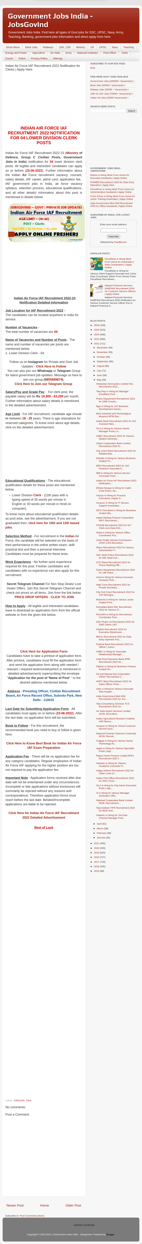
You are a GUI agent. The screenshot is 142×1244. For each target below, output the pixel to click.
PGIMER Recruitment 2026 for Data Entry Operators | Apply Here (112, 183)
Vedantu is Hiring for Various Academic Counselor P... (111, 764)
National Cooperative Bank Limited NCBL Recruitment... (114, 801)
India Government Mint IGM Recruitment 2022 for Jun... (111, 697)
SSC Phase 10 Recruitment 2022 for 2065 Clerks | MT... (115, 623)
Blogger (110, 1234)
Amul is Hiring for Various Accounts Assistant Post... (114, 578)
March (100, 828)
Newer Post (15, 1205)
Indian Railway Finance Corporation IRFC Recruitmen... (115, 519)
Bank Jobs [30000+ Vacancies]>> (108, 85)
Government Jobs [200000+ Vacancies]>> (112, 81)
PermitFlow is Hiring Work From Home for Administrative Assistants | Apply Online (112, 190)
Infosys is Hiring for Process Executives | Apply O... (111, 497)
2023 (97, 339)
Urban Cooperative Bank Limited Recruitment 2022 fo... (113, 444)
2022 (97, 343)
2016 (97, 866)
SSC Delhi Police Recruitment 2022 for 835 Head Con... (115, 556)
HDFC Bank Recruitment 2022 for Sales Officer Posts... (114, 682)
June (100, 375)
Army (68, 52)
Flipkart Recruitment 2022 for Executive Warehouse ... (111, 630)
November (102, 352)
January (101, 837)
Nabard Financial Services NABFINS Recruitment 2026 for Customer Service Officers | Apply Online (120, 289)
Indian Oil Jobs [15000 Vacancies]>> (109, 97)
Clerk (124, 52)
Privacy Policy (39, 58)
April (99, 823)
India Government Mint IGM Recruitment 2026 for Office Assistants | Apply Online (111, 204)
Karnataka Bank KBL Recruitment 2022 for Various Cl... (113, 608)
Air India (55, 52)
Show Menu (13, 47)
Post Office (109, 52)
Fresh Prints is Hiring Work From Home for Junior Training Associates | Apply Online (112, 197)
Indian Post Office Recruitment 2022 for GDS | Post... (115, 779)
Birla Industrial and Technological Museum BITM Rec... (113, 415)
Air (24, 175)
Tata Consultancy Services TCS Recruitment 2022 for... (113, 705)
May (99, 380)
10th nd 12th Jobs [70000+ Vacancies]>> (111, 93)
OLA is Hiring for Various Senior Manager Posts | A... (113, 430)
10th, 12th (65, 47)
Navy (115, 47)
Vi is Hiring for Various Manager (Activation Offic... (112, 794)
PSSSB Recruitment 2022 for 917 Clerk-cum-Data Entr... (113, 526)
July (99, 370)
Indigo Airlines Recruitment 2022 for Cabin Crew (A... (115, 772)
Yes (89, 12)
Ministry (80, 47)
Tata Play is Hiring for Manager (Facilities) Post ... (112, 392)
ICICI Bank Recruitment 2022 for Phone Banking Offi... (113, 563)
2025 (97, 329)
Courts (9, 58)
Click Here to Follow (51, 366)
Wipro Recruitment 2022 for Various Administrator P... (115, 549)
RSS (92, 68)
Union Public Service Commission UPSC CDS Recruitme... (114, 541)
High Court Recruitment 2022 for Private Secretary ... (113, 586)
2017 (97, 862)
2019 (97, 852)
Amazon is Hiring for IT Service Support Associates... (112, 504)
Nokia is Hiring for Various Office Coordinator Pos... (113, 534)
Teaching (128, 47)
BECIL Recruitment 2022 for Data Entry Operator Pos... (113, 638)
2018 (97, 857)
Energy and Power (16, 52)
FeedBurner (120, 242)
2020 (97, 848)
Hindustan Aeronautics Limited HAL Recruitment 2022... (114, 385)
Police (22, 58)
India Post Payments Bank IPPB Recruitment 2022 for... (113, 660)
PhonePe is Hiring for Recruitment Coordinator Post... (114, 616)
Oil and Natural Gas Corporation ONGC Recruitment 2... (113, 675)
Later (54, 12)
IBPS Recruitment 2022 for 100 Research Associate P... (112, 467)
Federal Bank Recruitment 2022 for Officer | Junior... (114, 645)
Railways (48, 47)
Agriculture (38, 52)
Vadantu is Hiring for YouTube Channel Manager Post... (111, 816)
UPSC (103, 47)
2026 (97, 325)
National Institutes (87, 52)
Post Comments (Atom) (32, 1215)
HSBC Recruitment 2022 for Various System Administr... (115, 437)
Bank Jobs (31, 47)
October (101, 357)
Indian (70, 536)
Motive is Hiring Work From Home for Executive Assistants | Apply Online (109, 176)
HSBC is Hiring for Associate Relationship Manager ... (111, 653)
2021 (97, 843)
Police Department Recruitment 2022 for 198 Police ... (115, 571)
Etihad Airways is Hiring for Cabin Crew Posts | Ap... (113, 489)
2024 (97, 334)
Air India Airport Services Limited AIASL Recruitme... (113, 712)
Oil (92, 47)
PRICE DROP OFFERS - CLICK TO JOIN (44, 597)
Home (44, 1205)
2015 (97, 871)
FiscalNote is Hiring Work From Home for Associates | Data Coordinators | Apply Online (119, 263)
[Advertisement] (43, 99)
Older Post (73, 1205)
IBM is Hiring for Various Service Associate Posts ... (113, 474)
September (103, 361)
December (102, 347)
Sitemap (57, 58)
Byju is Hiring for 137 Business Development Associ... (112, 407)
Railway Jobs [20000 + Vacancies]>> (109, 89)
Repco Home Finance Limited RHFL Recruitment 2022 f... (115, 757)
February (102, 833)
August (101, 366)
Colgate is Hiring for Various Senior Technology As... (114, 742)
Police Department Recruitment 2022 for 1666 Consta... (115, 400)
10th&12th (19, 1100)
